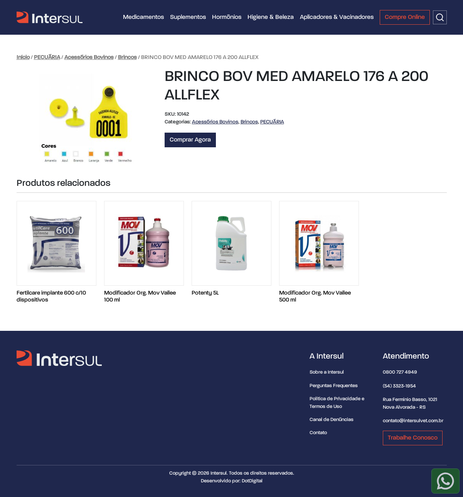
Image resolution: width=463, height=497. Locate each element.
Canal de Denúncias (332, 419)
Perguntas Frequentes (334, 385)
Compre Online (405, 17)
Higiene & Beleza (270, 17)
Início (23, 57)
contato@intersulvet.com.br (413, 420)
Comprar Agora (190, 140)
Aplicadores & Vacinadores (337, 17)
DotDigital (252, 481)
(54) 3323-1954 (399, 386)
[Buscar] (440, 17)
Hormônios (226, 17)
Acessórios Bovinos (89, 57)
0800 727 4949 (400, 372)
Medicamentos (143, 17)
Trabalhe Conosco (413, 438)
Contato (318, 432)
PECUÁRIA (47, 57)
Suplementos (188, 17)
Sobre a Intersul (327, 372)
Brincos (127, 57)
